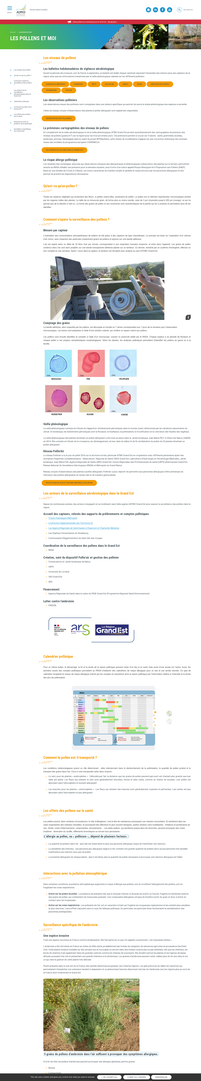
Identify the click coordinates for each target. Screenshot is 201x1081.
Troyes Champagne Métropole (62, 518)
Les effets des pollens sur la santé (22, 115)
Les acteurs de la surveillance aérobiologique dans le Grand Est (22, 93)
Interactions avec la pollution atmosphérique (23, 123)
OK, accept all (109, 1077)
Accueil (13, 32)
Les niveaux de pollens (22, 70)
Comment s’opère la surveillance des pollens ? (23, 83)
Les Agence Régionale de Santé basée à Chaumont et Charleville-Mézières (83, 528)
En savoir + (112, 22)
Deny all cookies (136, 1077)
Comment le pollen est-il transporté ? (23, 108)
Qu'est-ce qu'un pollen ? (23, 75)
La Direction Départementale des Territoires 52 (70, 523)
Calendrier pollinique (21, 101)
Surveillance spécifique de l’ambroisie (22, 130)
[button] (184, 9)
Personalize (161, 1077)
